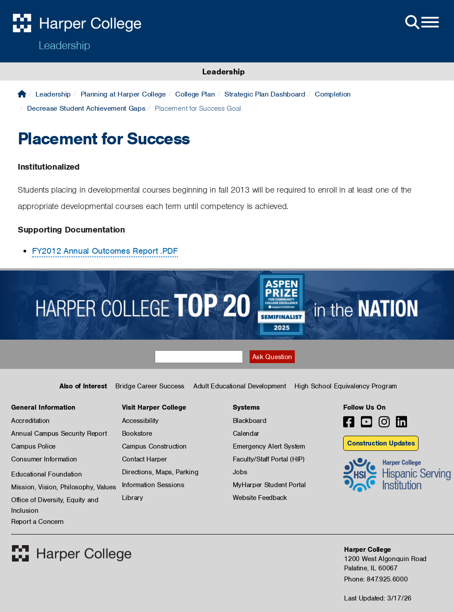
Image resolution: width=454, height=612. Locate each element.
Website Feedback (260, 497)
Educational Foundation (46, 474)
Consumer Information (44, 459)
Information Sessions (153, 484)
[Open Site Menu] (421, 22)
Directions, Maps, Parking (160, 472)
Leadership (64, 45)
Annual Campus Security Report (58, 433)
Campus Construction (154, 446)
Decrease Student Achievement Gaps (86, 108)
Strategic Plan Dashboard (264, 94)
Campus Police (33, 446)
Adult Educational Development (239, 386)
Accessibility (140, 420)
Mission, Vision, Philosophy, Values (63, 487)
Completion (333, 94)
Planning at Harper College (123, 94)
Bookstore (137, 433)
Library (132, 497)
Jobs (240, 472)
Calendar (246, 433)
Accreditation (30, 420)
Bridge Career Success (149, 386)
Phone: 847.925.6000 (375, 579)
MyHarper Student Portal (269, 484)
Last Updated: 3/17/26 (377, 598)
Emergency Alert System (269, 446)
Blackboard (249, 420)
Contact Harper (144, 459)
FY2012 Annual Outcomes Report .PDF (105, 250)
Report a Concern (37, 521)
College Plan (195, 94)
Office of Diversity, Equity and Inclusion (54, 500)
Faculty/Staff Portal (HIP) (269, 459)
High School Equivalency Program (345, 386)
